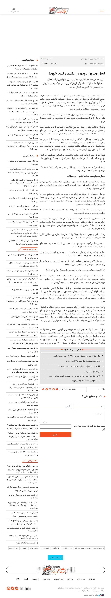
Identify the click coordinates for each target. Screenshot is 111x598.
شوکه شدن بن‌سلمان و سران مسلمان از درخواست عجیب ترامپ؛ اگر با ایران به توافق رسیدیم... (22, 111)
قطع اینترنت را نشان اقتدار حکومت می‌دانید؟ (23, 200)
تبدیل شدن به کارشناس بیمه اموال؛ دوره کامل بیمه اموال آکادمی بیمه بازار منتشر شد (23, 505)
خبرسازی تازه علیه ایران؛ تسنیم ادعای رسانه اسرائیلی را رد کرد (22, 94)
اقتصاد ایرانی (45, 548)
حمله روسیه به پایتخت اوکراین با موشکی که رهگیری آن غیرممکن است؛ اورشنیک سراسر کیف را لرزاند (24, 233)
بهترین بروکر (34, 548)
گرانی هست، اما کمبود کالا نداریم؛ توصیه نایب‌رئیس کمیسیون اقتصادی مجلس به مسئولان (24, 183)
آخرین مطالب (28, 249)
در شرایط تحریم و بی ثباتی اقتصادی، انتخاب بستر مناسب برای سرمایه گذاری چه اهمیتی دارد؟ (22, 479)
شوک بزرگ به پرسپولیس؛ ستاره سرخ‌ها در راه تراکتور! (22, 272)
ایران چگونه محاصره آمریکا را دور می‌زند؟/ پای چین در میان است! (77, 356)
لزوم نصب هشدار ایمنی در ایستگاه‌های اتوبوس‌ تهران (22, 363)
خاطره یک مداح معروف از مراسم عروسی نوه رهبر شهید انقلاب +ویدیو (74, 376)
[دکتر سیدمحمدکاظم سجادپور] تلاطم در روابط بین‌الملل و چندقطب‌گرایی (22, 371)
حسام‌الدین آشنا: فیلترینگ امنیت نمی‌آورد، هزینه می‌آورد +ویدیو (24, 121)
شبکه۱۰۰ (92, 579)
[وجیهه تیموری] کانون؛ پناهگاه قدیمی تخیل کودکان (22, 378)
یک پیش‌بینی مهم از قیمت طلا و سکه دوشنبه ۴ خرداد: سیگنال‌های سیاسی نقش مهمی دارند (22, 84)
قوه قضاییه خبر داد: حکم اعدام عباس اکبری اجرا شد (22, 418)
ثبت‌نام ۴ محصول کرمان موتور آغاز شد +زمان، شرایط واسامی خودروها (22, 489)
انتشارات (35, 579)
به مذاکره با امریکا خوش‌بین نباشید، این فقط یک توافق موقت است (23, 333)
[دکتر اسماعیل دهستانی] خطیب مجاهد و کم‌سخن (24, 318)
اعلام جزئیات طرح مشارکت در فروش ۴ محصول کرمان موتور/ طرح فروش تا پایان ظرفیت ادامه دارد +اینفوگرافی (22, 469)
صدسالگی (81, 579)
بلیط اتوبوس (13, 548)
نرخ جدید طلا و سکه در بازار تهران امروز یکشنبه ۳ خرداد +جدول (22, 102)
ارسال (55, 434)
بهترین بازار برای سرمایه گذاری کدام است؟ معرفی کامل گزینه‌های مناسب (23, 522)
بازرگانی (30, 460)
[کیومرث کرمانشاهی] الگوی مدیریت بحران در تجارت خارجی (23, 396)
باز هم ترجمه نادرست (92, 371)
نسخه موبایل (55, 557)
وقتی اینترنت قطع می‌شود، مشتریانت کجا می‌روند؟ (22, 529)
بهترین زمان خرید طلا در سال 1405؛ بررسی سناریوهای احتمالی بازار (23, 537)
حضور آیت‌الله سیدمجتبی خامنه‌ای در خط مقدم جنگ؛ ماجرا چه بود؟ (23, 67)
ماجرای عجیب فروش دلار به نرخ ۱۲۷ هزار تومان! (83, 361)
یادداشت (46, 579)
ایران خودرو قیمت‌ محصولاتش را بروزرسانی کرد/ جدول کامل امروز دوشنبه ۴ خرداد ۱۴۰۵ (22, 146)
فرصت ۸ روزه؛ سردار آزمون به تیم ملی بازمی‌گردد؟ (23, 215)
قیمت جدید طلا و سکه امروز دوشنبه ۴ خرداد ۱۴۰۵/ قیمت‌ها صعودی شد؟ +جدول (22, 75)
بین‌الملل (84, 58)
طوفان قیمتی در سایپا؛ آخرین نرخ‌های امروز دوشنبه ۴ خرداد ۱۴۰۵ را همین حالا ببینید (22, 282)
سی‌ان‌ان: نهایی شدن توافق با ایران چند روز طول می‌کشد (23, 310)
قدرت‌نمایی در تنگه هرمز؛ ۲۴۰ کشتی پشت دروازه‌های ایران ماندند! (23, 242)
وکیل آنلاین (55, 548)
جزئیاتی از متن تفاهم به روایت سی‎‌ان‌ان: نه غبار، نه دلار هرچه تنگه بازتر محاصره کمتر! (23, 387)
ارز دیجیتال (24, 548)
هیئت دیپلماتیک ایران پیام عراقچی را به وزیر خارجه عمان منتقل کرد (22, 128)
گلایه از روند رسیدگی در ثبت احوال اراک (20, 356)
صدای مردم (58, 579)
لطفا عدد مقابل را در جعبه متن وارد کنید (89, 427)
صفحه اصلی (99, 58)
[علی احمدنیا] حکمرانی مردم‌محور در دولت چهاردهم (23, 404)
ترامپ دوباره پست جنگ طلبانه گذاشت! (25, 291)
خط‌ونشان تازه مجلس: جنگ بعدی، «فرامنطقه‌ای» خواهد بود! (23, 264)
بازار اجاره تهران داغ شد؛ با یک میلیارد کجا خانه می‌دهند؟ (79, 366)
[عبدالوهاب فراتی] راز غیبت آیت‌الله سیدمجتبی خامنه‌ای (23, 208)
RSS (17, 579)
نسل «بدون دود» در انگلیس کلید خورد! (77, 73)
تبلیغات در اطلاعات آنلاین (25, 542)
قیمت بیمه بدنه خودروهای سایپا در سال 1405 (23, 496)
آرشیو (26, 579)
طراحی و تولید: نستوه (94, 595)
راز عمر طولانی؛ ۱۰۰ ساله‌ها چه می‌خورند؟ (86, 380)
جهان (91, 58)
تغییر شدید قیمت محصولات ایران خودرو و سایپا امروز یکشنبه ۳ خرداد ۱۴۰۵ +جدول (23, 172)
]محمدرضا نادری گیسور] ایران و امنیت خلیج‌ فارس (22, 411)
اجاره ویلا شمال (67, 548)
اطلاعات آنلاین (59, 10)
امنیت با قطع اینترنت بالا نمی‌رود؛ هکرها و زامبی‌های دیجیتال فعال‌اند (24, 341)
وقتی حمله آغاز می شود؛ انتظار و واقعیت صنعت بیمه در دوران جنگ (24, 514)
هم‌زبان (70, 579)
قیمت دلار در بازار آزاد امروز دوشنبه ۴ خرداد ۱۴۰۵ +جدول (23, 453)
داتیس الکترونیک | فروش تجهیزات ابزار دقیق (89, 548)
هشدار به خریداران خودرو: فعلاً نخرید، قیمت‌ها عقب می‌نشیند (22, 325)
